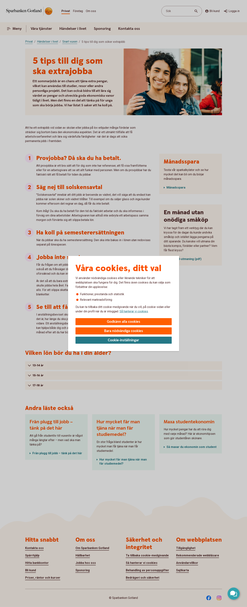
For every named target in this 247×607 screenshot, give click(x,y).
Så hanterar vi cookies (134, 311)
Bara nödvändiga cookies (123, 331)
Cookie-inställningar (123, 340)
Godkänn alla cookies (123, 321)
